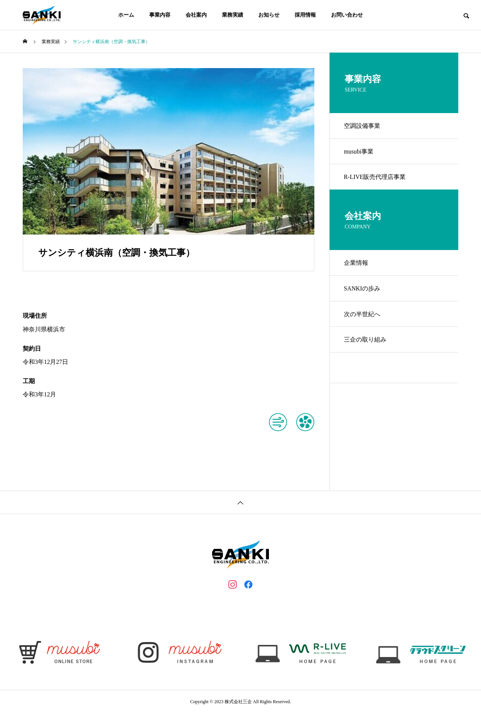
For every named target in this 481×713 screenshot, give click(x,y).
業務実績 (232, 15)
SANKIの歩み (363, 292)
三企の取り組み (366, 345)
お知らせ (269, 15)
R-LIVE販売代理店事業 (376, 179)
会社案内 (196, 15)
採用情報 (305, 15)
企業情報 (357, 266)
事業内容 (159, 15)
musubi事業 (360, 152)
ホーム (126, 15)
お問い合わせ (347, 15)
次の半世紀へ (363, 318)
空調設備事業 (363, 126)
